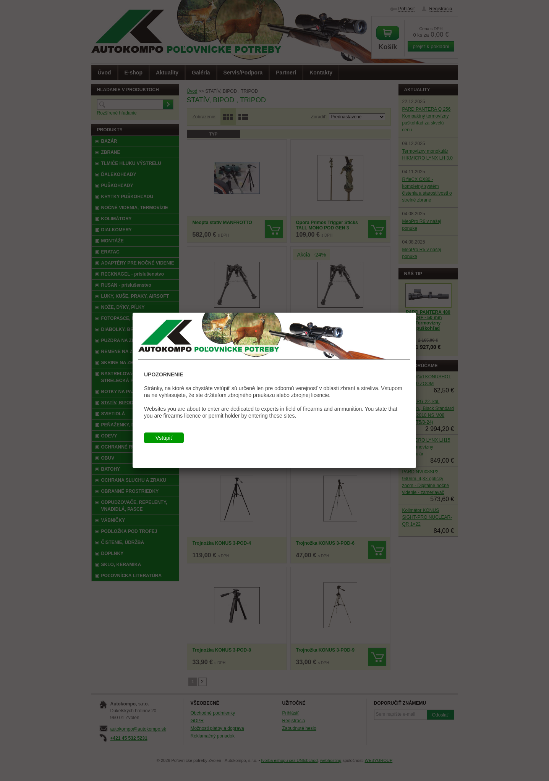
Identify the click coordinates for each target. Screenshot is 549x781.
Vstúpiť (163, 438)
